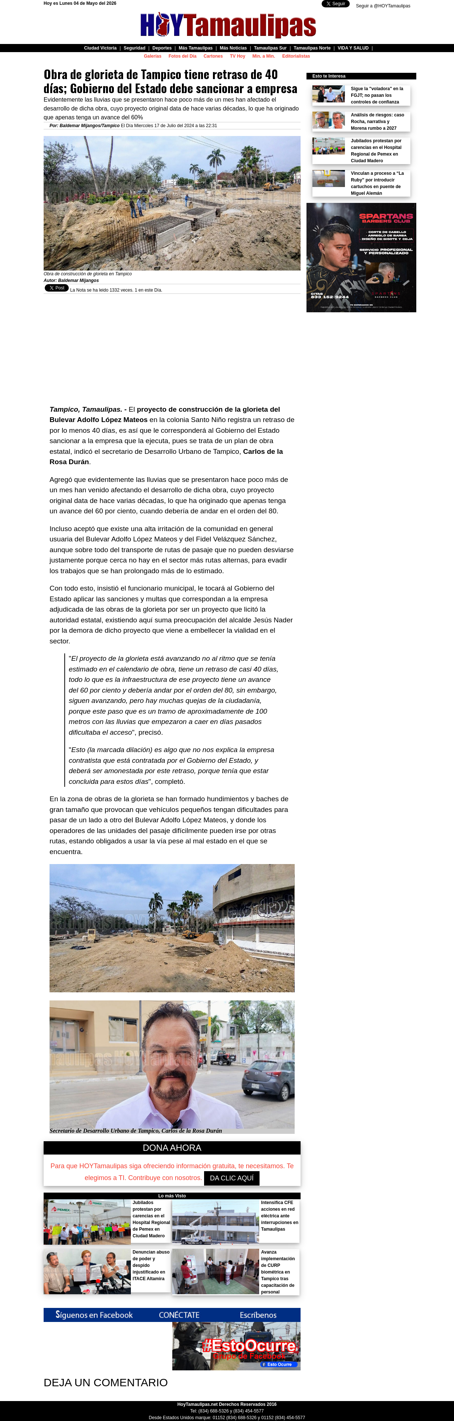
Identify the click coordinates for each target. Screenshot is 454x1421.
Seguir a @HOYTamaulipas (383, 6)
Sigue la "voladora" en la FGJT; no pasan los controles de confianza (377, 95)
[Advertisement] (172, 345)
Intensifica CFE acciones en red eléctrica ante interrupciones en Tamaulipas (279, 1216)
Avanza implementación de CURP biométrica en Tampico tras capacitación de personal (278, 1272)
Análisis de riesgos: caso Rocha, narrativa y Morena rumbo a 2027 (377, 121)
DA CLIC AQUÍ (232, 1178)
